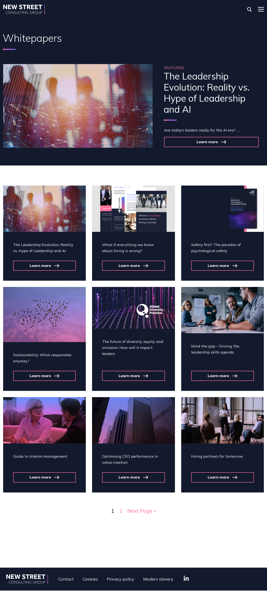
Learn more (207, 141)
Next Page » (141, 511)
